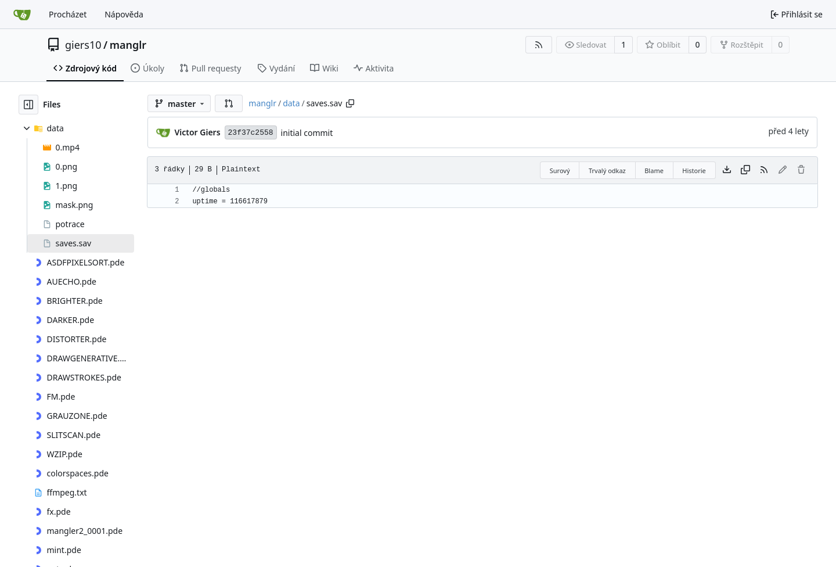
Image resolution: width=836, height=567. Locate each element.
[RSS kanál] (538, 44)
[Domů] (22, 14)
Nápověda (124, 14)
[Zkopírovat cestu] (350, 103)
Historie (693, 170)
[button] (229, 103)
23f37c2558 (250, 132)
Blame (654, 170)
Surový (560, 170)
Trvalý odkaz (607, 170)
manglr (128, 45)
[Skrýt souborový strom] (28, 104)
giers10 (83, 45)
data (291, 103)
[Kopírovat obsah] (745, 170)
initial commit (307, 132)
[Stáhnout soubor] (727, 170)
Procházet (68, 14)
